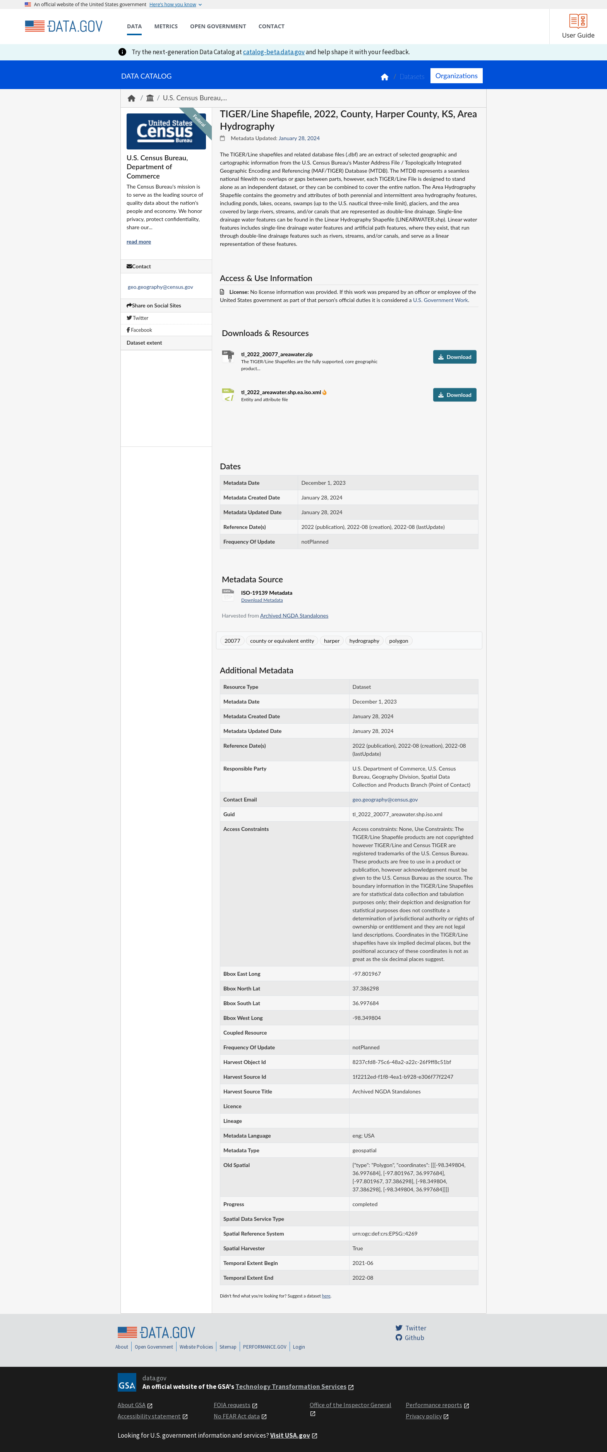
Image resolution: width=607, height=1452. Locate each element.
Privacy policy (424, 1416)
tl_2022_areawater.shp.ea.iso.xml (281, 392)
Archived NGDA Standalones (294, 615)
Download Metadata (262, 600)
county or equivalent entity (282, 640)
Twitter (137, 318)
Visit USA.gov (290, 1435)
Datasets (412, 76)
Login (299, 1347)
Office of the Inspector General (350, 1405)
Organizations (457, 75)
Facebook (139, 330)
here (326, 1295)
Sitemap (228, 1347)
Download (455, 357)
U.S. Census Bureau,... (195, 98)
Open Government (154, 1347)
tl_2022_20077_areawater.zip (277, 354)
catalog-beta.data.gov (274, 52)
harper (332, 640)
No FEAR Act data (237, 1416)
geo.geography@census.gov (160, 286)
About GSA (132, 1405)
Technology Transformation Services (290, 1386)
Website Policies (196, 1347)
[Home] (63, 26)
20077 (232, 640)
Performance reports (434, 1405)
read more (139, 241)
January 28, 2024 (299, 138)
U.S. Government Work (440, 300)
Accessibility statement (149, 1416)
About (121, 1347)
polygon (398, 640)
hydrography (364, 640)
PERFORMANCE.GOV (264, 1347)
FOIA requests (232, 1405)
